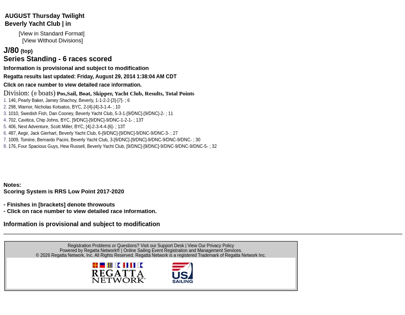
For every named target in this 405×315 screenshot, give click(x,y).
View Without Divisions (52, 40)
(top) (27, 51)
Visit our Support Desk (162, 245)
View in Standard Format (51, 33)
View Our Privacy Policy (211, 245)
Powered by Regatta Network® (90, 250)
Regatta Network (67, 255)
